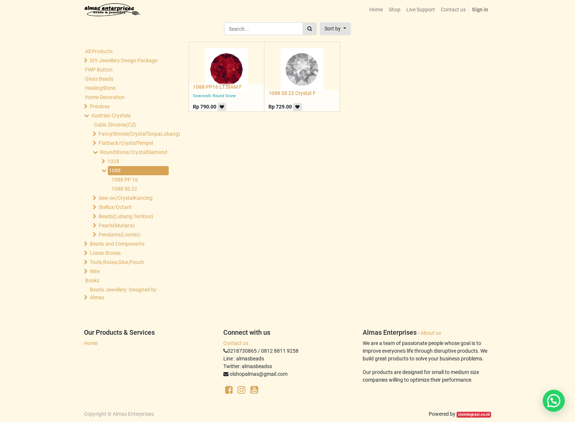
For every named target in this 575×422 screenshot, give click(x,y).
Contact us (235, 343)
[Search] (310, 28)
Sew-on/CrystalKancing (126, 198)
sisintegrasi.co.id (474, 414)
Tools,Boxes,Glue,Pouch (117, 262)
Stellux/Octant (115, 207)
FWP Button (99, 70)
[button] (335, 28)
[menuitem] (376, 9)
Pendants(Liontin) (119, 235)
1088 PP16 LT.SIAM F (217, 87)
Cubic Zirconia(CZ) (115, 125)
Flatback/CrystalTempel (126, 143)
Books (92, 280)
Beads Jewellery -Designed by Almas (123, 293)
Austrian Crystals (111, 115)
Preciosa (100, 106)
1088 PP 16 (124, 180)
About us (431, 333)
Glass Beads (99, 79)
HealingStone (100, 88)
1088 (115, 170)
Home (91, 343)
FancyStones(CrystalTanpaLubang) (132, 134)
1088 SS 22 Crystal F (292, 93)
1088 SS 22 (124, 189)
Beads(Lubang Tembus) (126, 216)
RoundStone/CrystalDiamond (133, 152)
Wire (95, 271)
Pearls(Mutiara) (117, 225)
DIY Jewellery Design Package (123, 60)
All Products (99, 51)
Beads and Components (117, 244)
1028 (113, 161)
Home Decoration (105, 97)
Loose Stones (105, 253)
